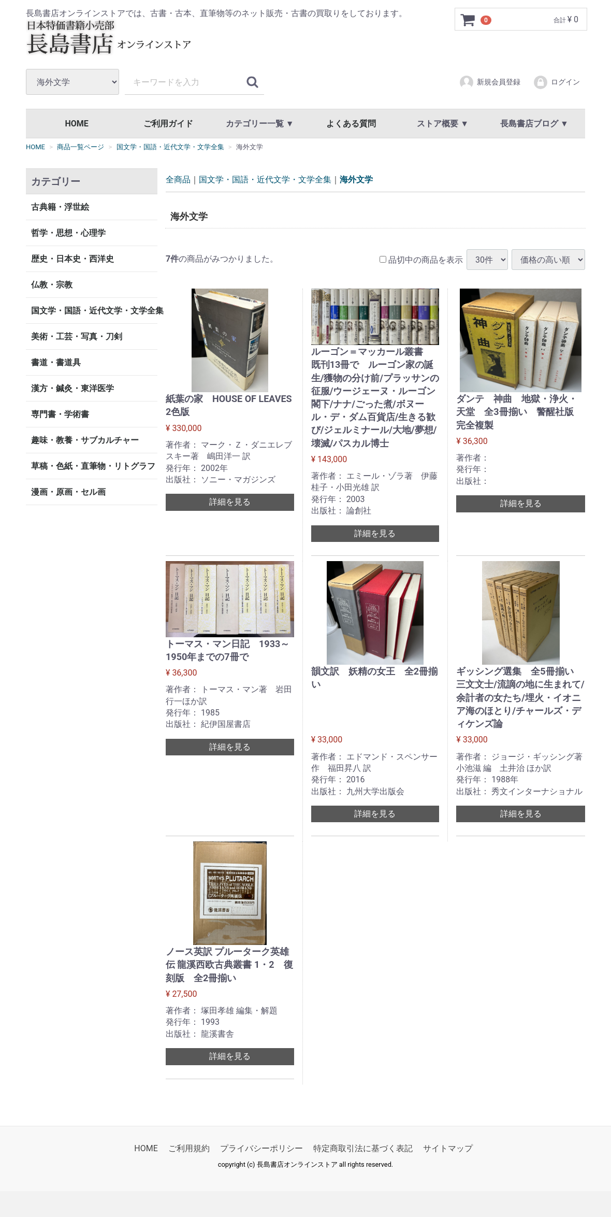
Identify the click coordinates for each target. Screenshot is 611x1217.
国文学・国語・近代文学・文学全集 (94, 311)
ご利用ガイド (168, 123)
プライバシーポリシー (261, 1148)
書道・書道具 (56, 362)
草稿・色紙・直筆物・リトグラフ (93, 466)
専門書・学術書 (60, 414)
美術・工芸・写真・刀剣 (76, 336)
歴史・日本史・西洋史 (72, 259)
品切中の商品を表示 (421, 259)
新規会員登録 (489, 82)
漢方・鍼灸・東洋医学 (72, 388)
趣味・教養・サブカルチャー (85, 440)
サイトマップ (448, 1148)
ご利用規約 (189, 1148)
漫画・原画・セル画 (68, 492)
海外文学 (356, 179)
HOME (76, 123)
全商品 (178, 179)
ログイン (556, 82)
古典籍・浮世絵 (60, 207)
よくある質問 (351, 123)
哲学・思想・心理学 (68, 233)
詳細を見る (230, 502)
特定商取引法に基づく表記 (363, 1148)
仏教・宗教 (51, 285)
